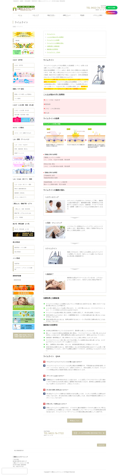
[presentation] (14, 471)
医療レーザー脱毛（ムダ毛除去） (23, 94)
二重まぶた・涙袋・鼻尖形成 (22, 209)
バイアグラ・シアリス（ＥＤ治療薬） (23, 268)
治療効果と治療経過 (53, 46)
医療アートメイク (19, 153)
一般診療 (17, 40)
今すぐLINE (111, 7)
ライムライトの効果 (53, 40)
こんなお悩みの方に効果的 (55, 37)
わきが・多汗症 (19, 65)
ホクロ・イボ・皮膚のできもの (23, 133)
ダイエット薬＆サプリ (20, 197)
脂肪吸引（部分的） (20, 193)
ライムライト (51, 34)
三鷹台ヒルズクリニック (57, 472)
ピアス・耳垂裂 (19, 217)
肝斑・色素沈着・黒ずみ (21, 149)
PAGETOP (101, 445)
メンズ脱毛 (17, 98)
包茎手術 (17, 263)
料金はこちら (74, 420)
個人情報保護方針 (19, 450)
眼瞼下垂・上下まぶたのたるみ (23, 213)
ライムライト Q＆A (53, 52)
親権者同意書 (17, 280)
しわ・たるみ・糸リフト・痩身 (23, 184)
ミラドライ (17, 69)
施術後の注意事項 (52, 49)
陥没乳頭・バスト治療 (20, 247)
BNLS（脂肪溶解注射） (21, 188)
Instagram (111, 12)
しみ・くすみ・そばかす (21, 144)
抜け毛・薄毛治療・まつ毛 (22, 229)
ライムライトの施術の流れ (55, 43)
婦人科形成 (17, 252)
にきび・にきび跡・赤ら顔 (22, 110)
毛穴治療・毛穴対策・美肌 (22, 114)
